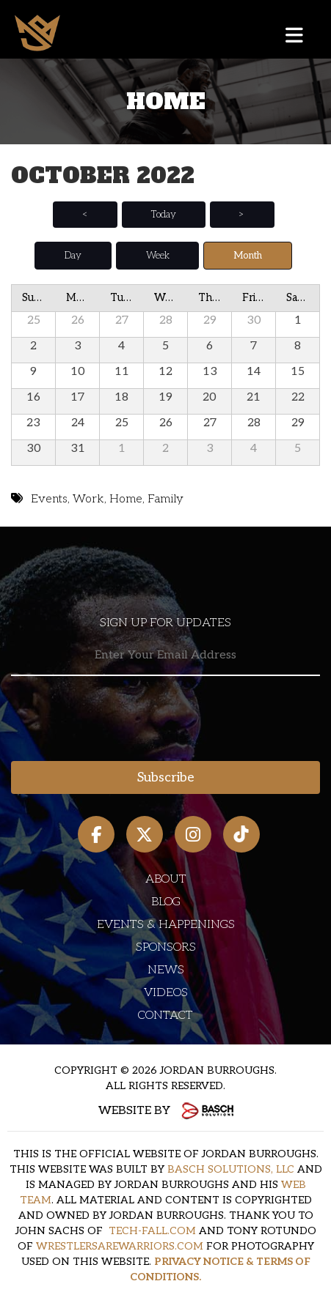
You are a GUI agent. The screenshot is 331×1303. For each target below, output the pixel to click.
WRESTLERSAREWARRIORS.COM (119, 1246)
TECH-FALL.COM (152, 1231)
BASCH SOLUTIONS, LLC (230, 1169)
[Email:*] (165, 656)
